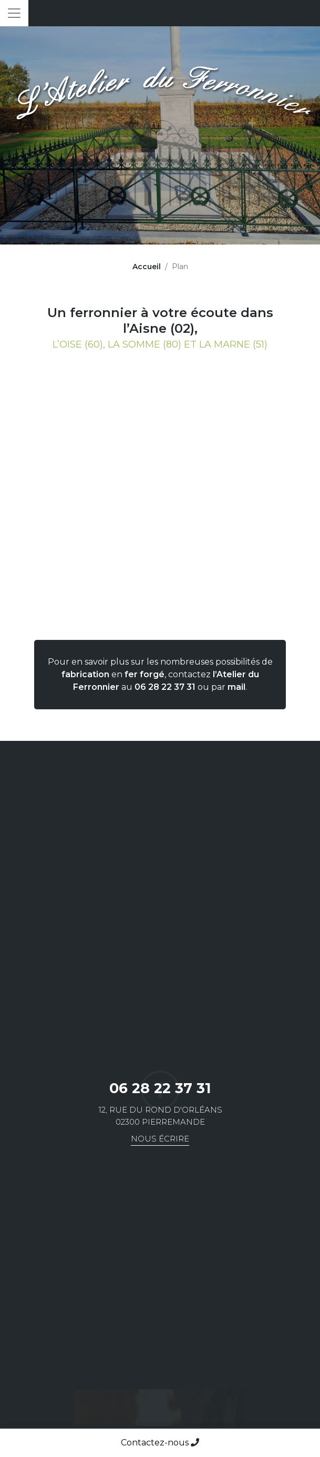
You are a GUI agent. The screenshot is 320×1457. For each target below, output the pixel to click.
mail (236, 687)
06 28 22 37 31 (165, 687)
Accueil (146, 266)
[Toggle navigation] (14, 13)
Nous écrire (160, 1139)
